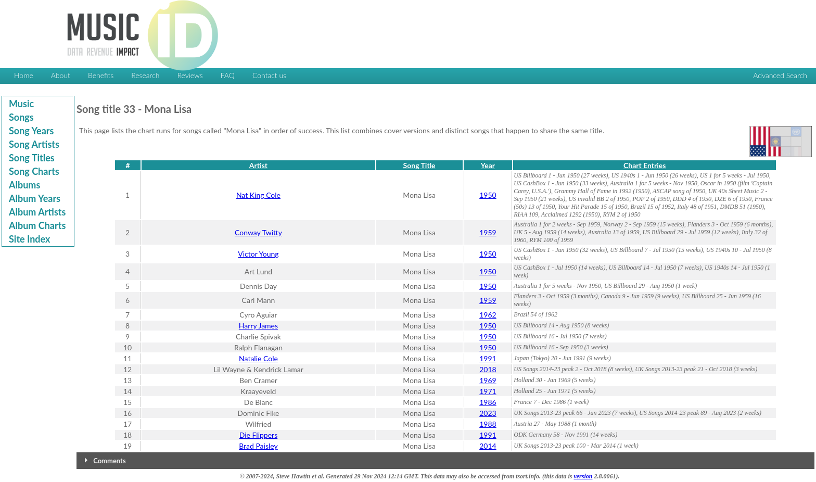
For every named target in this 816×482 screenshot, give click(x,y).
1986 (487, 402)
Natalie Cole (258, 358)
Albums (24, 185)
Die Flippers (258, 434)
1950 (487, 195)
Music (21, 103)
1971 (487, 391)
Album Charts (37, 225)
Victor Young (258, 253)
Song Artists (34, 144)
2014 (487, 445)
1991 (487, 358)
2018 (487, 369)
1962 (487, 314)
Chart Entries (644, 165)
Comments (109, 460)
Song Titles (32, 157)
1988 (487, 424)
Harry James (258, 325)
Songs (21, 117)
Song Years (31, 130)
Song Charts (34, 171)
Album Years (34, 198)
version (582, 476)
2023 (487, 413)
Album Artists (37, 212)
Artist (258, 165)
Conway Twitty (258, 232)
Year (488, 165)
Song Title (419, 165)
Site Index (29, 239)
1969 (487, 380)
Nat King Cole (258, 195)
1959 (487, 232)
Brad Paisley (258, 445)
